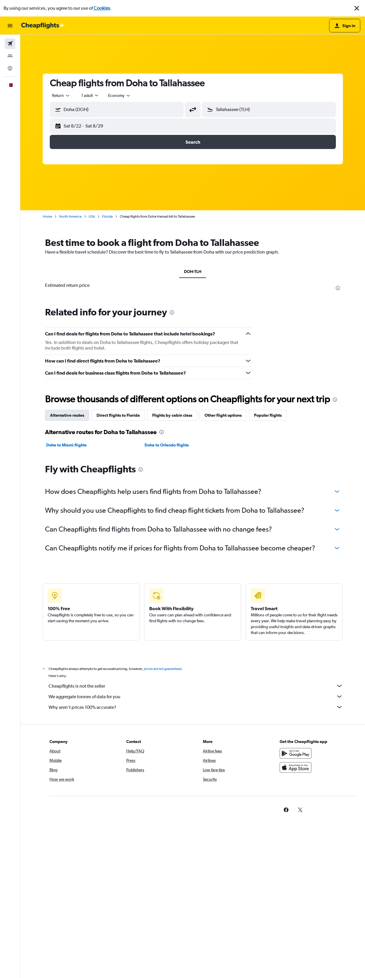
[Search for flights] (10, 43)
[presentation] (338, 288)
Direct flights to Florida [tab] (118, 556)
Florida (107, 216)
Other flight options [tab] (223, 556)
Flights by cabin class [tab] (172, 556)
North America (70, 216)
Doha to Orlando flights (167, 586)
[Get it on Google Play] (295, 901)
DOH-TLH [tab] (192, 271)
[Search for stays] (10, 56)
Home (47, 216)
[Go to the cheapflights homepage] (43, 26)
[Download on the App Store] (295, 915)
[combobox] (61, 95)
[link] (286, 957)
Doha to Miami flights (66, 586)
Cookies (102, 8)
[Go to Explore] (10, 68)
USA (92, 216)
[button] (356, 8)
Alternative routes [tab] (67, 556)
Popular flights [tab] (268, 556)
